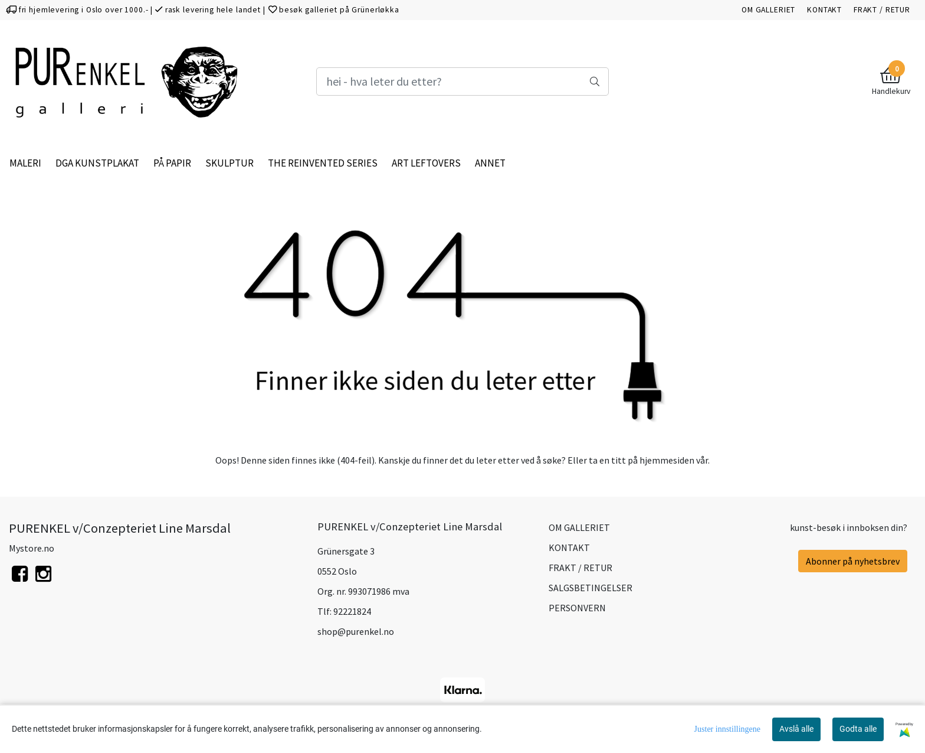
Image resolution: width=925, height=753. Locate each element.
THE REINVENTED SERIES (323, 163)
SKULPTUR (229, 163)
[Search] (462, 81)
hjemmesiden (666, 460)
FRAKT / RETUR (882, 10)
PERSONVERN (577, 608)
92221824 (352, 611)
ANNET (490, 163)
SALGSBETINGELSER (590, 588)
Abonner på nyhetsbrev (853, 561)
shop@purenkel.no (355, 631)
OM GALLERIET (768, 10)
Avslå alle (796, 729)
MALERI (25, 163)
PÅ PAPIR (172, 163)
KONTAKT (824, 10)
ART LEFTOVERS (426, 163)
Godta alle (858, 729)
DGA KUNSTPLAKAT (97, 163)
